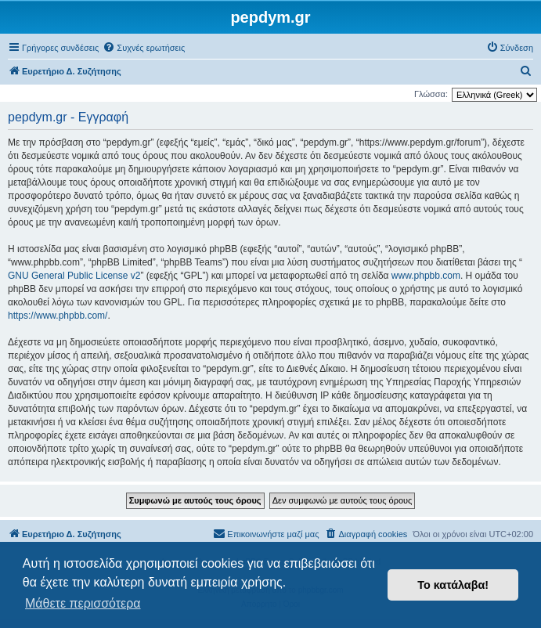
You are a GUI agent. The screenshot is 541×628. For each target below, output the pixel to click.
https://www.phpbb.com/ (57, 315)
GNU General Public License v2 (74, 275)
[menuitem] (144, 47)
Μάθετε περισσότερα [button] (83, 603)
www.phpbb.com (425, 275)
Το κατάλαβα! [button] (453, 585)
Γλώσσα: (431, 94)
